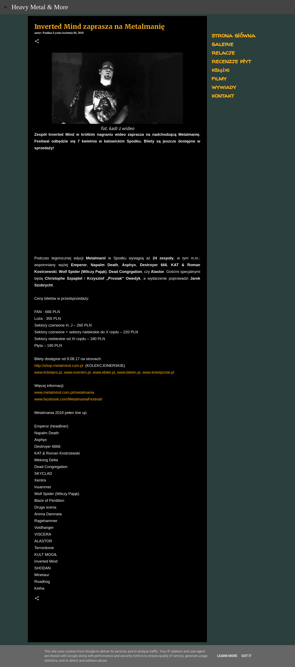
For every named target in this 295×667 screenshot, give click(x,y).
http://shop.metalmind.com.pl (58, 365)
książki (220, 69)
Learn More (227, 656)
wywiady (224, 87)
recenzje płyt (231, 61)
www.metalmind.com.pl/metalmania (64, 392)
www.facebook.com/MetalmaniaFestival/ (68, 399)
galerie (222, 44)
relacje (223, 52)
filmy (219, 78)
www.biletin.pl (128, 372)
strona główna (233, 35)
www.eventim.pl (77, 372)
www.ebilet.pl (104, 372)
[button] (36, 41)
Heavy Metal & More (39, 7)
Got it (246, 656)
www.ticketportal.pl (158, 372)
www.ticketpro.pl (48, 372)
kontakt (223, 95)
